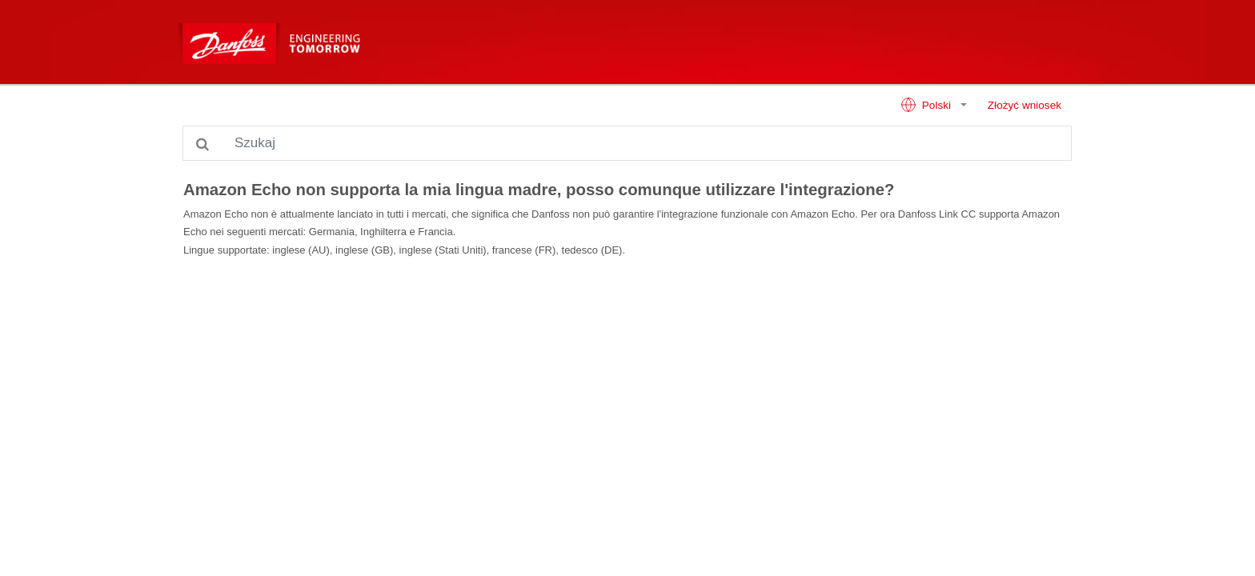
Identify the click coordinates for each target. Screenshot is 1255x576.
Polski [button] (927, 105)
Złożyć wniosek (1024, 105)
